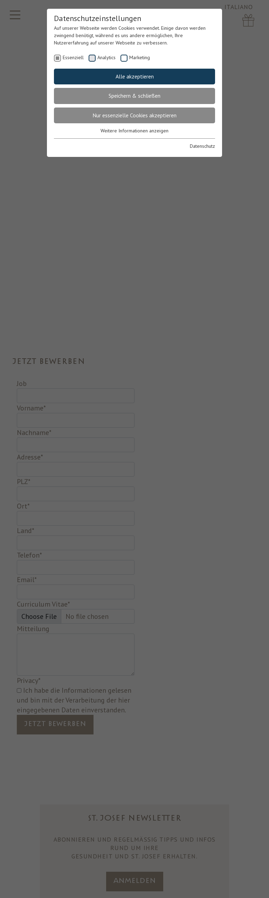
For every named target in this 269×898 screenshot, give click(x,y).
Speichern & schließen (134, 95)
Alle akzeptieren (135, 76)
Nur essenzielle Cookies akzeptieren (134, 115)
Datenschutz (202, 146)
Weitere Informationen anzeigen (134, 130)
